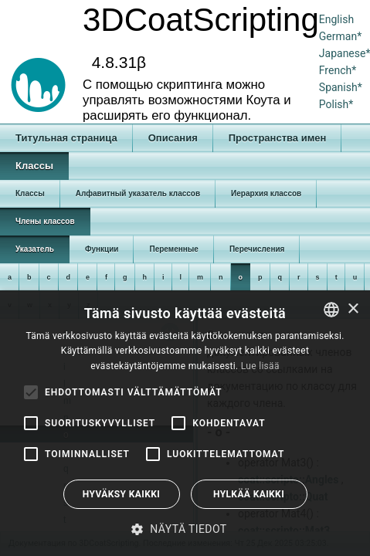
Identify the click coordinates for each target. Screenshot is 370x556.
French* (337, 70)
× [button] (352, 309)
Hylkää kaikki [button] (248, 494)
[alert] (185, 423)
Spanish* (340, 87)
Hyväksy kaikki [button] (121, 494)
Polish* (336, 104)
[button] (184, 528)
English (336, 19)
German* (340, 36)
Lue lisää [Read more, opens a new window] (260, 366)
